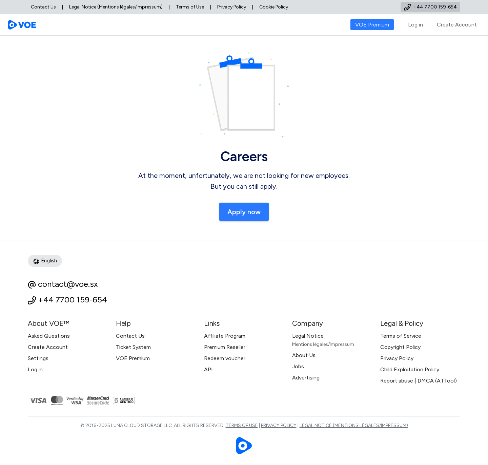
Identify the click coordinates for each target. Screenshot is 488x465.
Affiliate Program (224, 336)
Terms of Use (190, 7)
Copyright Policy (400, 347)
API (208, 369)
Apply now (244, 212)
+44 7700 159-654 (72, 299)
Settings (38, 358)
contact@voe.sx (68, 284)
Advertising (306, 377)
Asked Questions (49, 336)
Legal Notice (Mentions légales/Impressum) (116, 7)
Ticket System (133, 347)
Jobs (298, 366)
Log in (415, 24)
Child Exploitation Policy (409, 369)
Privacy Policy (231, 7)
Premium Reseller (224, 347)
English (45, 261)
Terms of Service (400, 336)
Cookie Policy (273, 7)
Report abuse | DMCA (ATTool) (418, 380)
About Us (304, 355)
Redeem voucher (224, 358)
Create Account (457, 24)
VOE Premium (133, 358)
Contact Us (43, 7)
